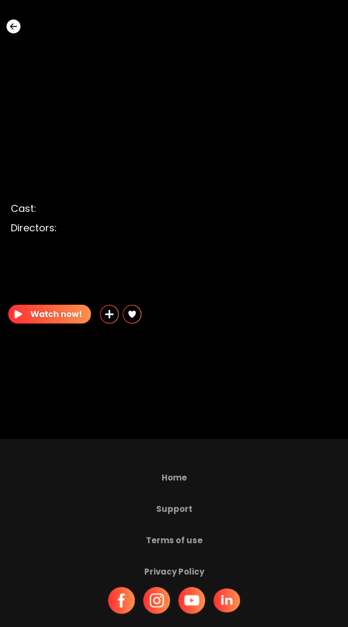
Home (174, 477)
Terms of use (174, 540)
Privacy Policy (174, 571)
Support (174, 509)
